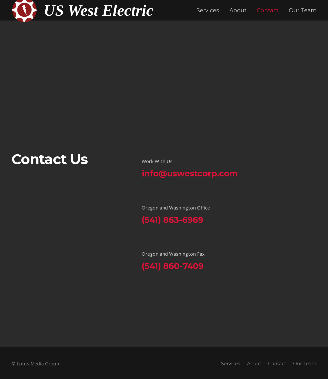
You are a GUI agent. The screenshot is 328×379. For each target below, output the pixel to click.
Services (230, 363)
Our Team (304, 363)
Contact (277, 363)
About (254, 363)
